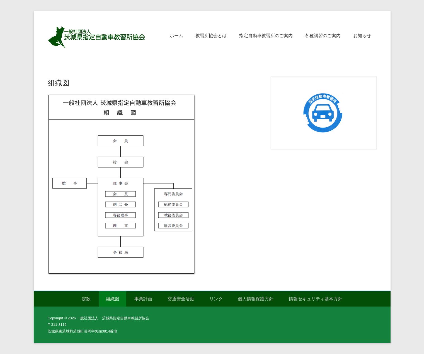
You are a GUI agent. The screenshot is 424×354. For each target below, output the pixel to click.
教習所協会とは (211, 35)
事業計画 (143, 298)
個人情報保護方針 (255, 298)
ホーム (176, 35)
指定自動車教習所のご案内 (266, 35)
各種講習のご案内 (323, 35)
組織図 (58, 83)
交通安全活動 (181, 298)
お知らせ (362, 35)
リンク (216, 298)
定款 (86, 298)
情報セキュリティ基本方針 (315, 298)
